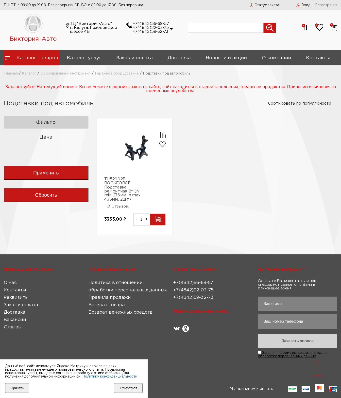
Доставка (179, 58)
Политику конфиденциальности (109, 376)
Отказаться (128, 388)
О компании (276, 58)
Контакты (318, 58)
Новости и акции (226, 58)
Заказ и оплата (134, 58)
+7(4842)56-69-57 (151, 24)
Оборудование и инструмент (65, 73)
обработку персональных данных (287, 356)
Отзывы (13, 327)
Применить (46, 172)
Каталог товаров (37, 58)
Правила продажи (109, 298)
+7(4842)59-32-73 (150, 32)
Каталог (29, 73)
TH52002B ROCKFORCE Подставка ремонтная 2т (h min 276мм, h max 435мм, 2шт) (122, 189)
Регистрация (326, 5)
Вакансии (15, 320)
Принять (17, 388)
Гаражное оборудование (117, 73)
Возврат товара (106, 305)
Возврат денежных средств (120, 312)
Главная (11, 73)
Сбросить (46, 195)
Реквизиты (16, 298)
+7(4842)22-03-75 (151, 28)
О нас (10, 283)
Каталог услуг (84, 58)
